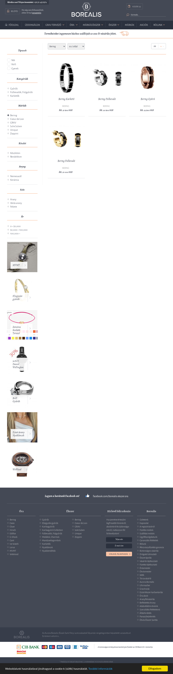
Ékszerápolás (146, 557)
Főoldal (14, 24)
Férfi (13, 64)
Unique (14, 129)
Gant (12, 540)
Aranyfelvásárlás (147, 599)
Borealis (86, 10)
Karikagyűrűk (48, 526)
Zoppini (14, 133)
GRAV (13, 122)
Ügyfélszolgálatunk (148, 536)
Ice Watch (14, 543)
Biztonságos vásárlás (149, 550)
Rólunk (157, 24)
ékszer (112, 24)
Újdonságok (32, 24)
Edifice (13, 533)
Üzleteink (144, 519)
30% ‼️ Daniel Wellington (18, 364)
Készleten (15, 152)
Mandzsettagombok (51, 540)
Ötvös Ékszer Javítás (149, 619)
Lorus (12, 547)
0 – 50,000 (15, 226)
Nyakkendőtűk (49, 550)
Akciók (144, 24)
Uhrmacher (145, 585)
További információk (100, 669)
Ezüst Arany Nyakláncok (19, 434)
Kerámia (14, 179)
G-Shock (13, 536)
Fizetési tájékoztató (148, 564)
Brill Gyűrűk (16, 400)
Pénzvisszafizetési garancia (152, 547)
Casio (12, 523)
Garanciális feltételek (149, 540)
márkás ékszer (91, 24)
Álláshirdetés (145, 613)
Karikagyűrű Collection (52, 530)
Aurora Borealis (147, 581)
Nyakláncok (47, 547)
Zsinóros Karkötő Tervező (17, 330)
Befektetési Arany (148, 602)
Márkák (129, 24)
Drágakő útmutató (148, 554)
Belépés (14, 11)
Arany (13, 199)
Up (161, 46)
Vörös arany (16, 202)
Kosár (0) (136, 6)
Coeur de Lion (17, 119)
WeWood (17, 469)
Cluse (12, 526)
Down (163, 46)
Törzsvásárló (145, 578)
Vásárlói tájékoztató (149, 561)
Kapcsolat (144, 523)
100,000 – (15, 233)
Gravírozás (144, 588)
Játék (142, 574)
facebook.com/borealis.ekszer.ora (110, 496)
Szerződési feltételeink (150, 609)
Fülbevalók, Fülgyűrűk (21, 92)
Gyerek (15, 68)
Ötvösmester (145, 571)
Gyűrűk (14, 88)
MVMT (16, 265)
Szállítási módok (147, 533)
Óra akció (144, 595)
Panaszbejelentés (147, 616)
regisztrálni (36, 12)
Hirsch (13, 530)
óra (72, 24)
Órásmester (145, 568)
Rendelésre (16, 156)
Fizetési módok (146, 530)
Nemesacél (16, 176)
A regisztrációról (147, 526)
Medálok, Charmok (50, 536)
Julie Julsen (16, 126)
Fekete (13, 206)
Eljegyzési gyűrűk (17, 297)
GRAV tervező (53, 24)
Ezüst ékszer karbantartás (151, 592)
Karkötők (14, 95)
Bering (13, 115)
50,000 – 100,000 (19, 229)
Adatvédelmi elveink (149, 606)
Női (13, 60)
